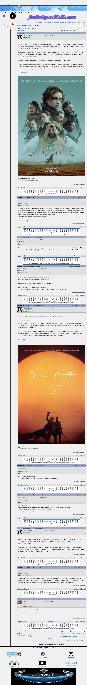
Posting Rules (41, 22)
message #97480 (29, 305)
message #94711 (24, 33)
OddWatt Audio (43, 656)
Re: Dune (19, 197)
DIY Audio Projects (14, 656)
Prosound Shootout (14, 665)
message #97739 (26, 598)
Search (56, 22)
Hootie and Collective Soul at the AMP (76, 633)
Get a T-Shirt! (81, 22)
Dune (18, 33)
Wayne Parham (28, 35)
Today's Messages (25, 28)
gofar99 (26, 601)
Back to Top (51, 639)
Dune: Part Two (25, 320)
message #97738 (26, 567)
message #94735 (26, 266)
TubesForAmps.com (71, 665)
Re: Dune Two (21, 305)
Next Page (51, 621)
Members (50, 22)
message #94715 (26, 197)
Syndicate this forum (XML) (74, 640)
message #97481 (29, 465)
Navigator (33, 28)
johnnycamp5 (22, 268)
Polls (39, 28)
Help (62, 22)
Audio (23, 25)
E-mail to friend (21, 30)
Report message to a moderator (78, 184)
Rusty (20, 200)
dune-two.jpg (30, 446)
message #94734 (26, 237)
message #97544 (26, 528)
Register (68, 22)
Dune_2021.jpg (31, 178)
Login (74, 22)
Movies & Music (30, 25)
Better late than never (71, 636)
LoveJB (21, 239)
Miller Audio (42, 665)
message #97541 (26, 494)
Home (18, 25)
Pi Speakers (71, 656)
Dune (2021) (24, 72)
